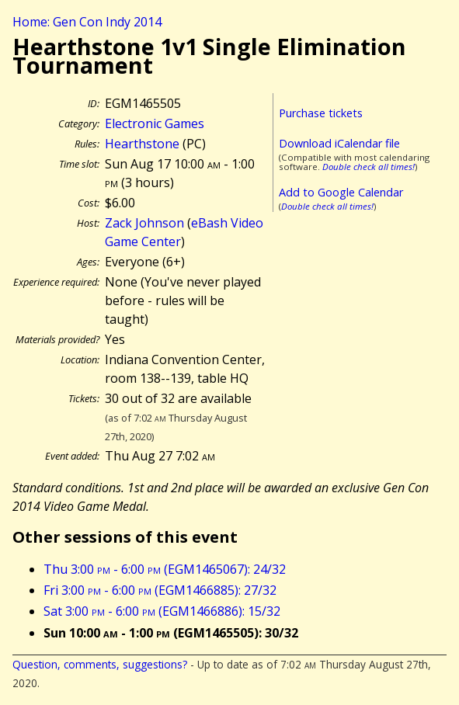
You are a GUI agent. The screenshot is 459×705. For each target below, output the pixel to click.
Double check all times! (368, 166)
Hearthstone (142, 143)
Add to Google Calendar (341, 192)
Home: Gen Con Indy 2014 (87, 21)
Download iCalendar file (339, 143)
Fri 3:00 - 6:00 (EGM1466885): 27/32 (159, 590)
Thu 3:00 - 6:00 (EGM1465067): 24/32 (164, 569)
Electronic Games (154, 123)
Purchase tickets (321, 113)
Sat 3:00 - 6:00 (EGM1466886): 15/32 (161, 611)
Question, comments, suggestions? (99, 664)
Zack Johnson (144, 222)
